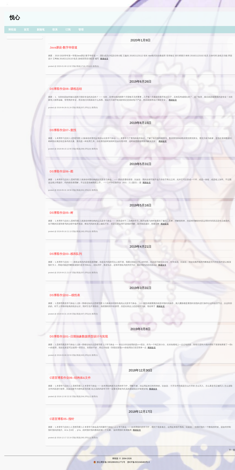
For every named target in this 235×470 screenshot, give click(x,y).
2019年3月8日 (140, 329)
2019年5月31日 (141, 164)
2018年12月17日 (140, 411)
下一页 (232, 450)
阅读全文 (104, 58)
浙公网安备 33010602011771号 (109, 462)
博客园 (12, 29)
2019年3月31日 (141, 288)
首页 (26, 29)
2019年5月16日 (141, 205)
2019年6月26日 (141, 81)
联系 (55, 29)
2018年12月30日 (140, 370)
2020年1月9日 (140, 40)
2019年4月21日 (141, 246)
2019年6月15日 (141, 123)
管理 (81, 29)
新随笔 (41, 29)
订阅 (68, 29)
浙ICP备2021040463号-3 (138, 462)
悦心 (15, 18)
